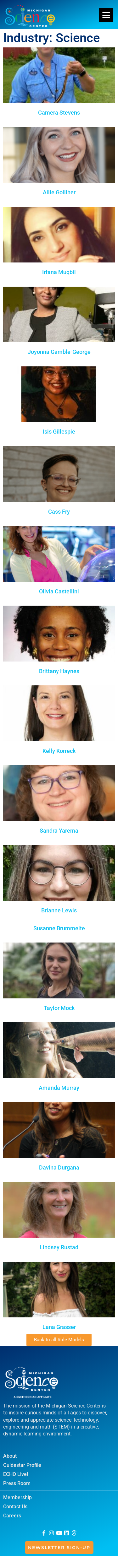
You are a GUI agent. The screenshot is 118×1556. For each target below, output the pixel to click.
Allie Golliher (59, 192)
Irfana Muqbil (59, 272)
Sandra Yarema (59, 830)
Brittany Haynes (59, 671)
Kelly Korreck (59, 751)
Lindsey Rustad (59, 1247)
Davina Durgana (59, 1167)
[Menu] (106, 15)
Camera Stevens (59, 112)
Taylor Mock (59, 1008)
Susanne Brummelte (59, 928)
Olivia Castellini (59, 591)
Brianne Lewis (59, 910)
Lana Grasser (59, 1327)
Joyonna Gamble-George (59, 351)
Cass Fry (59, 511)
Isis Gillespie (59, 431)
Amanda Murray (59, 1087)
